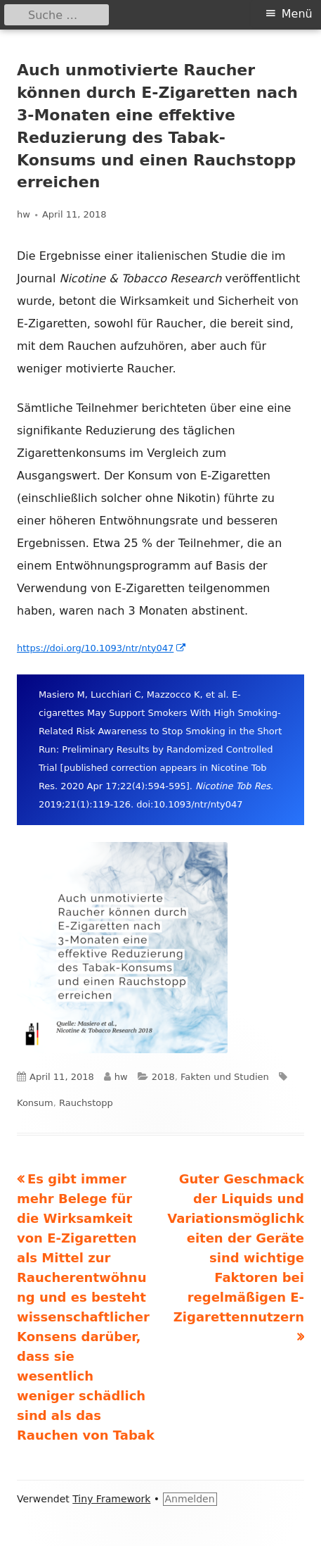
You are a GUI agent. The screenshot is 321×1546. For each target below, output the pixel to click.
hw (23, 214)
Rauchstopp (86, 1103)
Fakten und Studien (225, 1076)
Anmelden (190, 1498)
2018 (163, 1076)
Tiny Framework (111, 1498)
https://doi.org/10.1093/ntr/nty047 (102, 648)
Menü (297, 13)
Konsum (35, 1103)
